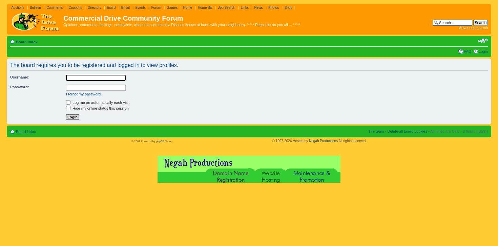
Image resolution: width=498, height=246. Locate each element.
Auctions (17, 7)
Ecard (111, 7)
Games (172, 7)
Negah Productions (323, 141)
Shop (288, 7)
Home (187, 7)
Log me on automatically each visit (97, 102)
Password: (19, 87)
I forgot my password (83, 94)
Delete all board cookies (407, 131)
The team (376, 131)
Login (483, 51)
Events (140, 7)
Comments (54, 7)
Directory (94, 7)
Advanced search (473, 28)
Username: (19, 77)
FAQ (467, 51)
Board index (27, 42)
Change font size (483, 41)
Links (245, 7)
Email (125, 7)
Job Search (226, 7)
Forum (156, 7)
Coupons (75, 7)
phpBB (160, 141)
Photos (273, 7)
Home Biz (205, 7)
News (258, 7)
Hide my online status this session (97, 108)
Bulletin (35, 7)
